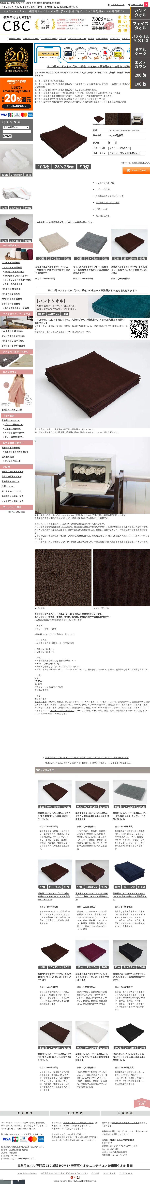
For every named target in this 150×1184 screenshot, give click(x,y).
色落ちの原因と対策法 (11, 476)
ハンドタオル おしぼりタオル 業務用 (91, 83)
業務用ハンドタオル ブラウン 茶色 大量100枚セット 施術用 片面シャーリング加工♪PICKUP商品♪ (88, 763)
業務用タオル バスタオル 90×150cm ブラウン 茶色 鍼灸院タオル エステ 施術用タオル (92, 816)
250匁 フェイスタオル (14, 271)
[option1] (119, 148)
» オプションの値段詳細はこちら (135, 162)
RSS (10, 512)
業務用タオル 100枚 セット (17, 451)
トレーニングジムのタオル (62, 710)
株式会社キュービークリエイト (125, 1122)
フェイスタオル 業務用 (12, 267)
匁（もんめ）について (11, 491)
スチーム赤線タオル (13, 284)
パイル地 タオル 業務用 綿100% (58, 83)
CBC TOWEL (73, 1181)
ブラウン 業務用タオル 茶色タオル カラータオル (98, 92)
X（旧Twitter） (126, 1173)
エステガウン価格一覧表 (12, 501)
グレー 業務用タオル (14, 436)
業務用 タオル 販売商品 (54, 81)
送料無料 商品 (8, 456)
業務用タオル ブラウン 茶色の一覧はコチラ (55, 634)
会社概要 (95, 1173)
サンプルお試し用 (12, 460)
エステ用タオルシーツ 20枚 (17, 307)
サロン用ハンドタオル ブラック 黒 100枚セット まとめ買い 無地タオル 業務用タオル (129, 1057)
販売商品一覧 (15, 38)
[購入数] (111, 142)
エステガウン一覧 (49, 38)
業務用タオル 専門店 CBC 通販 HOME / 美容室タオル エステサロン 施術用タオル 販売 (75, 1166)
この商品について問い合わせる (109, 195)
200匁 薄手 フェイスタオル (17, 275)
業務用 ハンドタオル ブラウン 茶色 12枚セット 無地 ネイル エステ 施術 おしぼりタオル (129, 269)
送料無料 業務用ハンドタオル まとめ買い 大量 (105, 101)
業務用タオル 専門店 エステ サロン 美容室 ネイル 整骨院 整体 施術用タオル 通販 (30, 3)
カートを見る (137, 4)
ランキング (115, 38)
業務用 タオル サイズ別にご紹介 (58, 98)
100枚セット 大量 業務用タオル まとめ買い (94, 95)
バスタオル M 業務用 (11, 289)
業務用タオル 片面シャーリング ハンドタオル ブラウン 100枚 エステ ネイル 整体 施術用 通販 (87, 757)
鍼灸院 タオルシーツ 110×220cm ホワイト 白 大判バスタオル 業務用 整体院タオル (92, 1057)
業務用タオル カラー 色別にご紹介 (59, 92)
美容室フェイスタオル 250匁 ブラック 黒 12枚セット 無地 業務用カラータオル (129, 976)
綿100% (62, 38)
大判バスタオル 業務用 (12, 298)
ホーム (38, 81)
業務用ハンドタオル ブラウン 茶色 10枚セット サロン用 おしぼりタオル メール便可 (54, 976)
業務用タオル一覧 (31, 38)
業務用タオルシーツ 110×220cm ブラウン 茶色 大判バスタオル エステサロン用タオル (55, 1057)
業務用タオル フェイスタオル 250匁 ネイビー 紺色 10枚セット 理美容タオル (130, 896)
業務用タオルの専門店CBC (122, 1140)
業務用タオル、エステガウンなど (78, 1122)
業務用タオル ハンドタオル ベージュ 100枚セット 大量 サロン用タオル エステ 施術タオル (52, 269)
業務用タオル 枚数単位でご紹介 (58, 95)
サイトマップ (128, 38)
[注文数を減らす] (116, 143)
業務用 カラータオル (11, 420)
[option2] (124, 153)
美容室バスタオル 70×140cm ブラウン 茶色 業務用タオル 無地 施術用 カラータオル (54, 816)
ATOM (16, 512)
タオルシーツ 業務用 (11, 303)
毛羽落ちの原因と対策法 (12, 471)
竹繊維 (91, 38)
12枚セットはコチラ (45, 651)
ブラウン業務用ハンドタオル (93, 319)
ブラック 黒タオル (13, 428)
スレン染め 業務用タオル (86, 89)
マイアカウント (117, 4)
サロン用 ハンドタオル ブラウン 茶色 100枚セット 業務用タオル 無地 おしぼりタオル (91, 66)
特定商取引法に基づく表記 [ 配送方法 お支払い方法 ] (64, 1173)
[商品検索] (16, 131)
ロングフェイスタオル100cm (18, 279)
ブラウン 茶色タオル (14, 424)
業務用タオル (40, 701)
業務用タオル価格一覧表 (12, 496)
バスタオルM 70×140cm (13, 340)
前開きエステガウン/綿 (12, 409)
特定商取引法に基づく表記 (108, 202)
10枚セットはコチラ (45, 648)
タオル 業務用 (109, 1173)
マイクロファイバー (77, 38)
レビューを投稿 (103, 189)
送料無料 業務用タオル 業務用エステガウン (63, 101)
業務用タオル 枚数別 (11, 447)
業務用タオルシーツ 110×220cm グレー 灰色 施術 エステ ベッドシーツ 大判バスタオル (130, 816)
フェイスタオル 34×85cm (13, 336)
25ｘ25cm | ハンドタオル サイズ (90, 98)
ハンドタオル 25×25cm (12, 331)
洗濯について (8, 486)
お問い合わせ (102, 38)
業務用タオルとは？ (10, 481)
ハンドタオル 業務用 (11, 262)
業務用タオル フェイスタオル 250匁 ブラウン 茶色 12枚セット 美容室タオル (92, 896)
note (23, 512)
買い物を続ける (103, 215)
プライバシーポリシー (27, 1173)
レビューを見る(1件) (105, 182)
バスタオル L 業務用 (11, 293)
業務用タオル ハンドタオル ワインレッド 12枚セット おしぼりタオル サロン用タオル (92, 976)
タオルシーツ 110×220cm (13, 345)
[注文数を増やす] (116, 141)
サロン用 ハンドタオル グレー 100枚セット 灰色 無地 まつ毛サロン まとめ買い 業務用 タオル (91, 269)
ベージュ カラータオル (15, 432)
